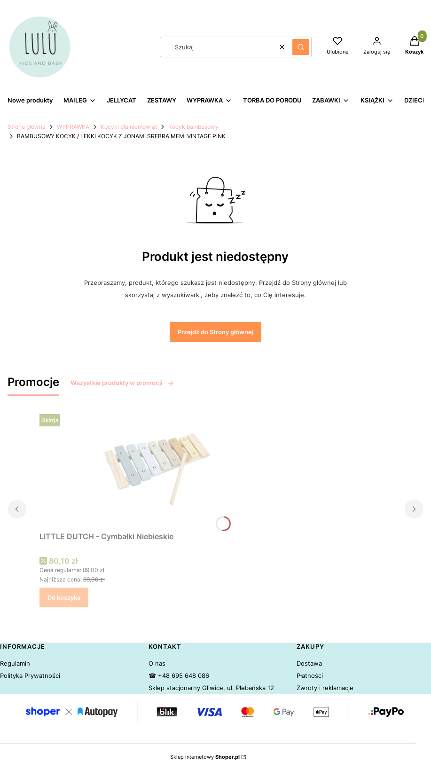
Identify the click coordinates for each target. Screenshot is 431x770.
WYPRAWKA (73, 126)
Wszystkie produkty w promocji (122, 382)
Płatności (310, 675)
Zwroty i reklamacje (325, 687)
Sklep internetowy (205, 757)
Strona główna (27, 126)
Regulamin (15, 663)
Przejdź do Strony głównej (215, 332)
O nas (157, 663)
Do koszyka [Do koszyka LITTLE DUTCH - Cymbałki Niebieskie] (63, 597)
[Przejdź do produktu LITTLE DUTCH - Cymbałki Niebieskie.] (156, 469)
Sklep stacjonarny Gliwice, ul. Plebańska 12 (211, 687)
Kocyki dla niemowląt (129, 126)
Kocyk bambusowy (193, 126)
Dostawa (309, 663)
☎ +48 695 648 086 (179, 675)
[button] (300, 47)
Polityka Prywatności (30, 675)
